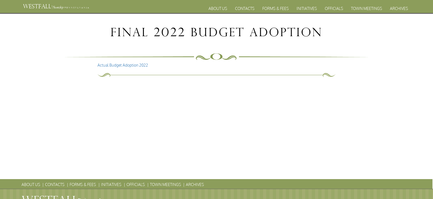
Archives (399, 8)
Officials (334, 8)
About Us (217, 8)
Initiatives (307, 8)
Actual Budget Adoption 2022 (122, 65)
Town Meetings (366, 8)
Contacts (245, 8)
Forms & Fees (275, 8)
